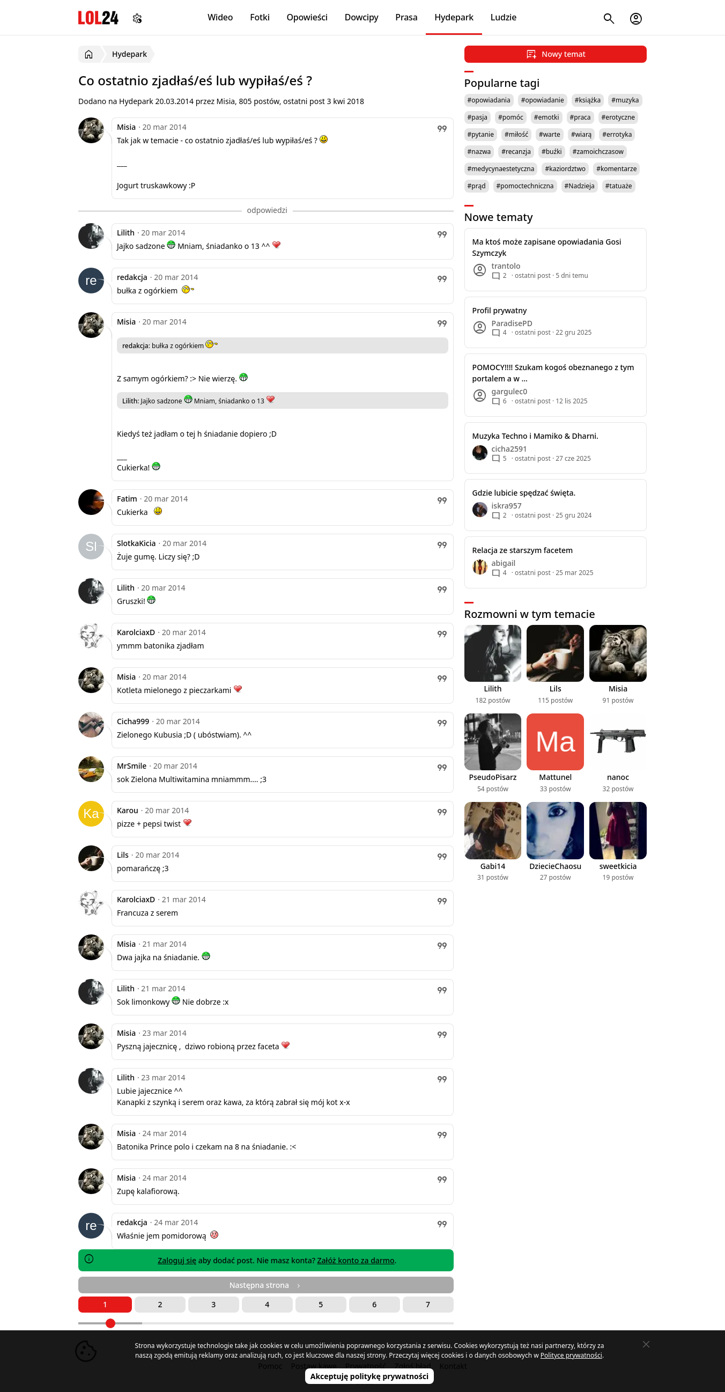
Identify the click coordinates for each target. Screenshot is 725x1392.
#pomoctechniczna (525, 185)
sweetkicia (618, 866)
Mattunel (555, 777)
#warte (549, 134)
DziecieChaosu (555, 866)
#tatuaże (618, 185)
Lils (123, 855)
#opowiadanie (542, 100)
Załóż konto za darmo (356, 1260)
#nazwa (479, 151)
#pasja (477, 117)
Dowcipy (362, 17)
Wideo (220, 17)
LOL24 (98, 17)
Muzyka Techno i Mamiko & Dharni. (535, 436)
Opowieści (307, 17)
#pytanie (481, 134)
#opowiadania (489, 100)
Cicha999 (133, 721)
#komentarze (616, 168)
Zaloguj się (177, 1260)
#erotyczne (618, 117)
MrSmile (131, 766)
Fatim (127, 499)
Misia (126, 127)
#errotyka (617, 134)
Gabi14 (493, 866)
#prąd (477, 185)
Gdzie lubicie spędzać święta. (524, 493)
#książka (588, 100)
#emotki (546, 117)
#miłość (516, 134)
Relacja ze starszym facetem (522, 550)
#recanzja (516, 151)
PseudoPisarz (492, 777)
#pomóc (510, 117)
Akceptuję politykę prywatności (369, 1376)
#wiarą (581, 134)
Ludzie (503, 17)
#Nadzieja (580, 185)
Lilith (126, 232)
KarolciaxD (136, 632)
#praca (580, 117)
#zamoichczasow (598, 151)
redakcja (132, 277)
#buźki (552, 151)
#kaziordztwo (565, 168)
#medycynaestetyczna (501, 168)
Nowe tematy (498, 217)
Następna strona (266, 1285)
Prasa (406, 17)
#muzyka (625, 100)
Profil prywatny (499, 310)
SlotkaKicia (136, 543)
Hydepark (454, 17)
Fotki (260, 17)
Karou (127, 810)
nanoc (618, 777)
